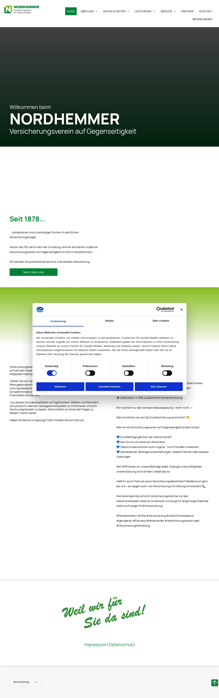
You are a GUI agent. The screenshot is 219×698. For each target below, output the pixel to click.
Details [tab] (109, 320)
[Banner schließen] (181, 309)
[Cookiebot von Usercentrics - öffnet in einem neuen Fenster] (159, 309)
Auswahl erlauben (109, 386)
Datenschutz (122, 644)
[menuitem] (71, 11)
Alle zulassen (159, 386)
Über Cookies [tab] (160, 320)
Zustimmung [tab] (58, 321)
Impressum (95, 644)
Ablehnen (60, 386)
